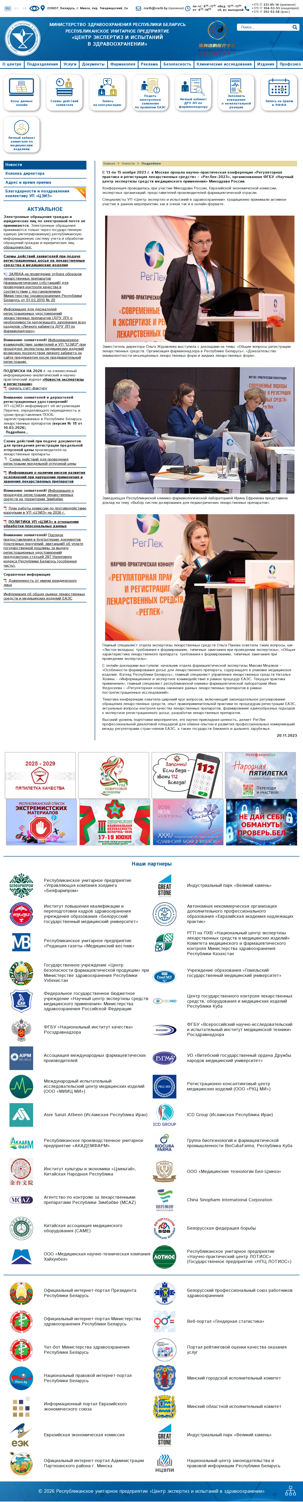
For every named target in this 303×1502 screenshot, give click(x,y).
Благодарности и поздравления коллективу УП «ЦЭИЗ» (37, 194)
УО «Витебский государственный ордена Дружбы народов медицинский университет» (239, 1058)
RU (8, 9)
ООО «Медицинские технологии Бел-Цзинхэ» (234, 1172)
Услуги (69, 65)
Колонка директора (25, 174)
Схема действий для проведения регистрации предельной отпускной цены (40, 462)
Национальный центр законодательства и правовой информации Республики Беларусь (233, 1464)
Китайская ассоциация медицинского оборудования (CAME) (83, 1229)
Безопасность (177, 65)
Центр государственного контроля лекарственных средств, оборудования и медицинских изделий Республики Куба (239, 1001)
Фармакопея (122, 65)
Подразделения (42, 65)
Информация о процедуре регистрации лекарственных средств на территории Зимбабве (39, 495)
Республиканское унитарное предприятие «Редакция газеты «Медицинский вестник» (89, 944)
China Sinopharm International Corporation (229, 1200)
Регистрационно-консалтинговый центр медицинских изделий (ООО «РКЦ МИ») (229, 1087)
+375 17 (274, 5)
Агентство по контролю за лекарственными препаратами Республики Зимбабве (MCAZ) (90, 1200)
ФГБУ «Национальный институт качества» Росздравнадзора (88, 1030)
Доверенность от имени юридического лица (40, 583)
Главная (109, 164)
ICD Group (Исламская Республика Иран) (230, 1115)
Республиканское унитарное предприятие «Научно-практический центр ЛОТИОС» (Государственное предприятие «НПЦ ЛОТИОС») (239, 1257)
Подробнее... (17, 433)
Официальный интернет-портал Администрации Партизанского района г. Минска (94, 1464)
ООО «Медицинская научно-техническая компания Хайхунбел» (97, 1257)
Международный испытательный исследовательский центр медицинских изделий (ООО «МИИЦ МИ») (94, 1087)
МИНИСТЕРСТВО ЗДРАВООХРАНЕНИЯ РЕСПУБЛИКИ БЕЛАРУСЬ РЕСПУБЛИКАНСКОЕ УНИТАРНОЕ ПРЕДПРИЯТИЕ (117, 39)
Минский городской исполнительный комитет (234, 1379)
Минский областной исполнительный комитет (234, 1407)
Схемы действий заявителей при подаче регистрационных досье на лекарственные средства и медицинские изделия (44, 261)
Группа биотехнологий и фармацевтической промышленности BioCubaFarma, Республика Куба (239, 1143)
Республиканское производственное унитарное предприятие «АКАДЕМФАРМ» (93, 1143)
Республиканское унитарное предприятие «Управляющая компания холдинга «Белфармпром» (87, 886)
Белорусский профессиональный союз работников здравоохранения (240, 1293)
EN (25, 9)
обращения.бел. (18, 248)
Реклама (149, 65)
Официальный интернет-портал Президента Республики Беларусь (90, 1293)
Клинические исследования (224, 65)
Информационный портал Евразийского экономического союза (85, 1407)
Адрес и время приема (28, 183)
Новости (13, 165)
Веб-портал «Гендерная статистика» (225, 1322)
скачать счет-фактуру (28, 389)
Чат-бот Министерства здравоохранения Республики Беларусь (86, 1350)
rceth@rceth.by (164, 8)
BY (16, 9)
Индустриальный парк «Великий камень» (229, 886)
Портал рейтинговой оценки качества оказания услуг (237, 1350)
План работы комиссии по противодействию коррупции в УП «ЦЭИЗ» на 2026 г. (45, 511)
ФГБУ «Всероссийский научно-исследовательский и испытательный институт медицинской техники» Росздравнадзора (239, 1030)
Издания (265, 65)
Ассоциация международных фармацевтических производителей (95, 1058)
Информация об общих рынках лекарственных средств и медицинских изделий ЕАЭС (44, 597)
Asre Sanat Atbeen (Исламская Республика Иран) (95, 1115)
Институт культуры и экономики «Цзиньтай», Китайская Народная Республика (90, 1172)
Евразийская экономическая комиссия (84, 1435)
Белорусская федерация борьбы (221, 1229)
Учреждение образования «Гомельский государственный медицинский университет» (234, 973)
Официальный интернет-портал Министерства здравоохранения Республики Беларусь (92, 1322)
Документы (93, 65)
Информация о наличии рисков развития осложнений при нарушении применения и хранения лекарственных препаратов (44, 478)
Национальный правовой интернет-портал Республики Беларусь (88, 1378)
